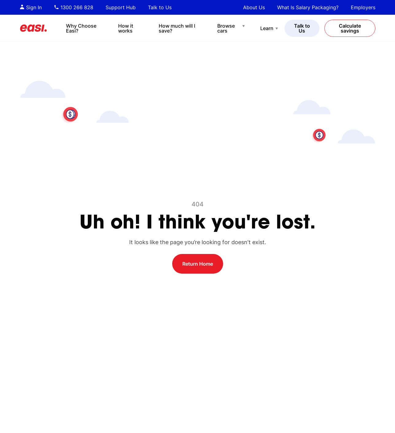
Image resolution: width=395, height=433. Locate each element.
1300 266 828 (73, 7)
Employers (363, 7)
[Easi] (33, 28)
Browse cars (226, 28)
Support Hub (121, 7)
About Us (254, 7)
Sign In (31, 7)
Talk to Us (160, 7)
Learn (266, 28)
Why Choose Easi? (81, 28)
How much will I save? (177, 28)
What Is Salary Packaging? (308, 7)
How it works (125, 28)
